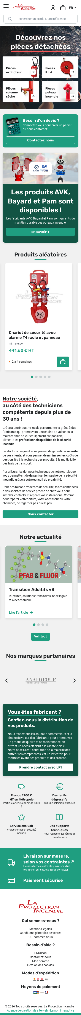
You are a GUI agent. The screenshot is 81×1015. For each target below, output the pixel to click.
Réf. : (11, 343)
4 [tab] (45, 377)
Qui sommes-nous (41, 937)
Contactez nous (40, 140)
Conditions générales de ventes (40, 933)
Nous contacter (40, 514)
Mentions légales (40, 929)
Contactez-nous (40, 957)
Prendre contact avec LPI (40, 767)
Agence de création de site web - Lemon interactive (40, 1010)
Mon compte (40, 961)
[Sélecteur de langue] (73, 7)
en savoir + (40, 232)
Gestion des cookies (40, 965)
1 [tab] (32, 377)
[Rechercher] (40, 19)
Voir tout (40, 636)
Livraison (40, 953)
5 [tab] (49, 377)
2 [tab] (36, 377)
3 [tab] (40, 377)
